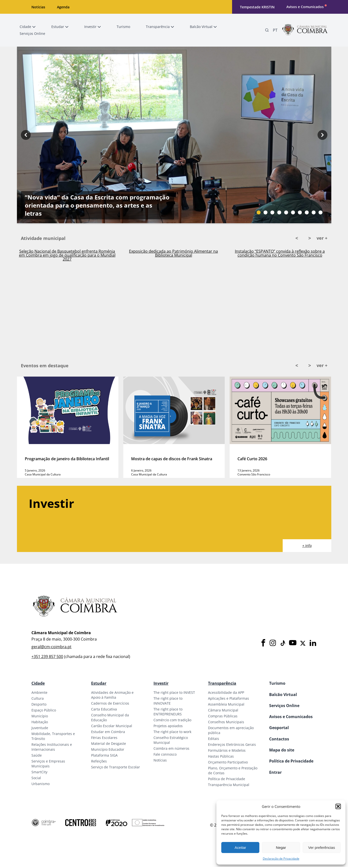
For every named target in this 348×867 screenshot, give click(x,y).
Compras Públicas (222, 716)
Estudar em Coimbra (108, 731)
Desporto (38, 704)
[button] (338, 806)
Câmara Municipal (223, 710)
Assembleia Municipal (226, 704)
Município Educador (107, 749)
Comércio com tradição (172, 720)
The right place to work (172, 731)
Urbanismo (40, 783)
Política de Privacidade (226, 778)
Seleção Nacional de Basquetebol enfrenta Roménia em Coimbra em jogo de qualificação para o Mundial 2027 (72, 255)
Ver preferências (321, 847)
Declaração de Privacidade (281, 858)
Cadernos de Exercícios (110, 703)
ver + (322, 238)
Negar (281, 847)
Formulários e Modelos (227, 750)
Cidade (38, 683)
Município (39, 716)
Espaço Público (43, 710)
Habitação (39, 722)
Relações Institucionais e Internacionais (51, 747)
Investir (160, 683)
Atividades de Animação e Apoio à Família (112, 695)
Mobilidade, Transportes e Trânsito (53, 736)
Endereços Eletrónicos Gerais (232, 744)
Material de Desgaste (108, 743)
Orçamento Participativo (228, 762)
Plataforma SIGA (104, 755)
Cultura (37, 698)
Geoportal (279, 727)
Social (36, 777)
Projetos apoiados (168, 725)
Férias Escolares (104, 737)
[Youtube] (292, 643)
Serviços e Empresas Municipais (48, 763)
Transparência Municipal (228, 784)
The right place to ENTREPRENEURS (167, 711)
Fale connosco (165, 754)
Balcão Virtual (283, 694)
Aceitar (240, 847)
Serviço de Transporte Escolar (115, 767)
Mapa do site (281, 750)
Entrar (275, 772)
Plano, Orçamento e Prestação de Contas (232, 770)
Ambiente (39, 692)
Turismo (277, 683)
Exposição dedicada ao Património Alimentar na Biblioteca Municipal (178, 253)
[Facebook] (263, 643)
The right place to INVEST (174, 692)
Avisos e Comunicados (305, 6)
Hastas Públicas (221, 756)
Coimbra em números (171, 748)
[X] (302, 643)
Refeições (99, 761)
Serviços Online (284, 705)
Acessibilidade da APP (226, 692)
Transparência (222, 683)
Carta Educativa (104, 709)
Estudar (98, 683)
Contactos (279, 739)
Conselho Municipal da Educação (110, 717)
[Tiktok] (282, 643)
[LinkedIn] (313, 643)
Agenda (63, 7)
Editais (213, 738)
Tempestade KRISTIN (257, 7)
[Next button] (322, 135)
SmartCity (39, 772)
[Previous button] (26, 135)
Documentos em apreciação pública (231, 730)
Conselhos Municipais (226, 722)
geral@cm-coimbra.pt (51, 646)
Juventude (39, 727)
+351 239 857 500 (47, 656)
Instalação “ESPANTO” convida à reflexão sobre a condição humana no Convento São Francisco (285, 253)
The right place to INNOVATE (167, 701)
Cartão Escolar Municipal (111, 725)
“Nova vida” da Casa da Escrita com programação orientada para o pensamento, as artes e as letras (97, 205)
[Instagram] (273, 643)
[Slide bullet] (259, 212)
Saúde (36, 755)
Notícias (38, 7)
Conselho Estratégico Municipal (170, 740)
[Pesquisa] (267, 30)
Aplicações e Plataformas (228, 698)
